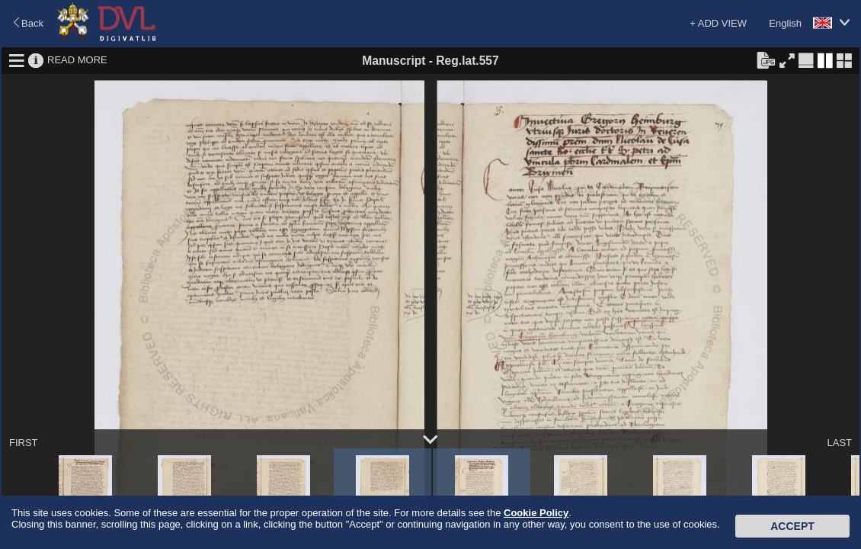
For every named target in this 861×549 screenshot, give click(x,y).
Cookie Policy (536, 512)
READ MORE (77, 60)
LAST (839, 442)
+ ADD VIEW (718, 23)
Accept (792, 526)
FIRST (23, 442)
